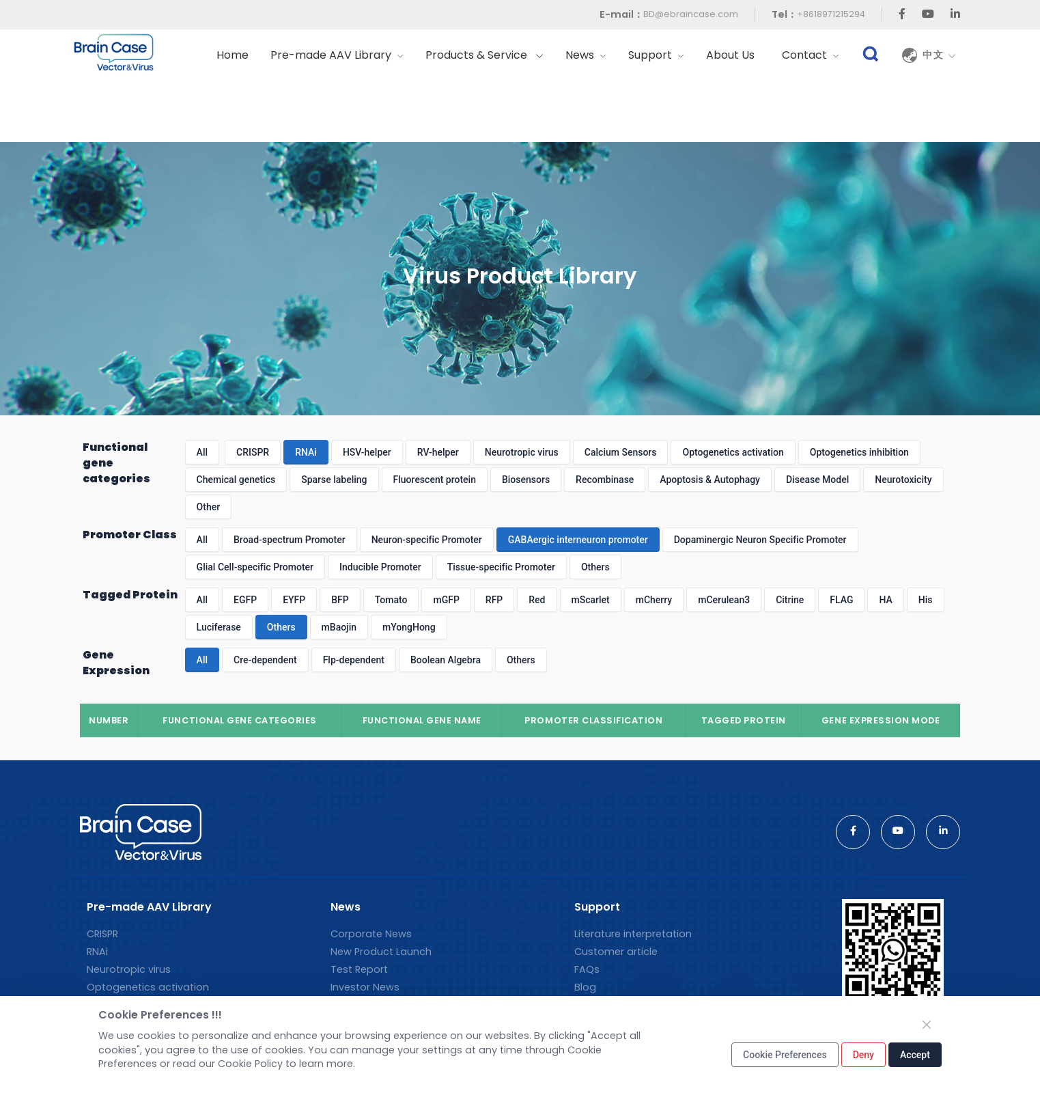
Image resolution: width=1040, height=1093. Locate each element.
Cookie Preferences (785, 1054)
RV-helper (438, 452)
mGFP (446, 599)
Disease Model (817, 479)
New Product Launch (381, 951)
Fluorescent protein (434, 479)
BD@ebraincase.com (690, 14)
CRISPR (252, 452)
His (925, 599)
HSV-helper (367, 452)
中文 (940, 55)
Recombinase (605, 479)
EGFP (245, 599)
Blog (585, 987)
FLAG (841, 599)
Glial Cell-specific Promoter (255, 567)
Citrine (790, 599)
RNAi (306, 452)
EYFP (294, 599)
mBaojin (339, 627)
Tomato (391, 599)
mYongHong (409, 627)
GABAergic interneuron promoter (578, 539)
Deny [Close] (863, 1054)
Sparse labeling (334, 479)
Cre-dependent (265, 659)
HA (885, 599)
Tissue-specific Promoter (501, 567)
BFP (339, 599)
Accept (915, 1054)
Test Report (359, 969)
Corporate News (371, 934)
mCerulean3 (724, 599)
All (202, 452)
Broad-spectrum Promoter (290, 539)
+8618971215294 (831, 14)
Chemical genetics (236, 479)
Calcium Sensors (621, 452)
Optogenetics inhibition (859, 452)
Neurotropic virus (522, 452)
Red (537, 599)
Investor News (365, 987)
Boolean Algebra (445, 659)
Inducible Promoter (380, 567)
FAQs (587, 969)
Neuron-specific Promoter (426, 539)
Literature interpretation (633, 934)
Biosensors (526, 479)
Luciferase (219, 627)
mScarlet (591, 599)
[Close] (927, 1024)
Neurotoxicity (903, 479)
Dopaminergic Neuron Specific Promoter (760, 539)
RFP (494, 599)
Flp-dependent (353, 659)
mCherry (654, 599)
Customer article (616, 951)
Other (209, 506)
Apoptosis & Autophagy (710, 479)
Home (232, 55)
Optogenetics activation (732, 452)
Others (595, 567)
